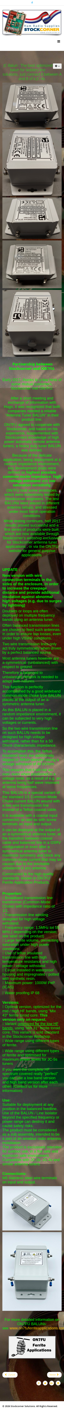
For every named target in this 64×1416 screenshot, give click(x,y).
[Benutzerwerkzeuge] (57, 66)
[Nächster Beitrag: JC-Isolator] (54, 1375)
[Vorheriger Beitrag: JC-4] (10, 1375)
